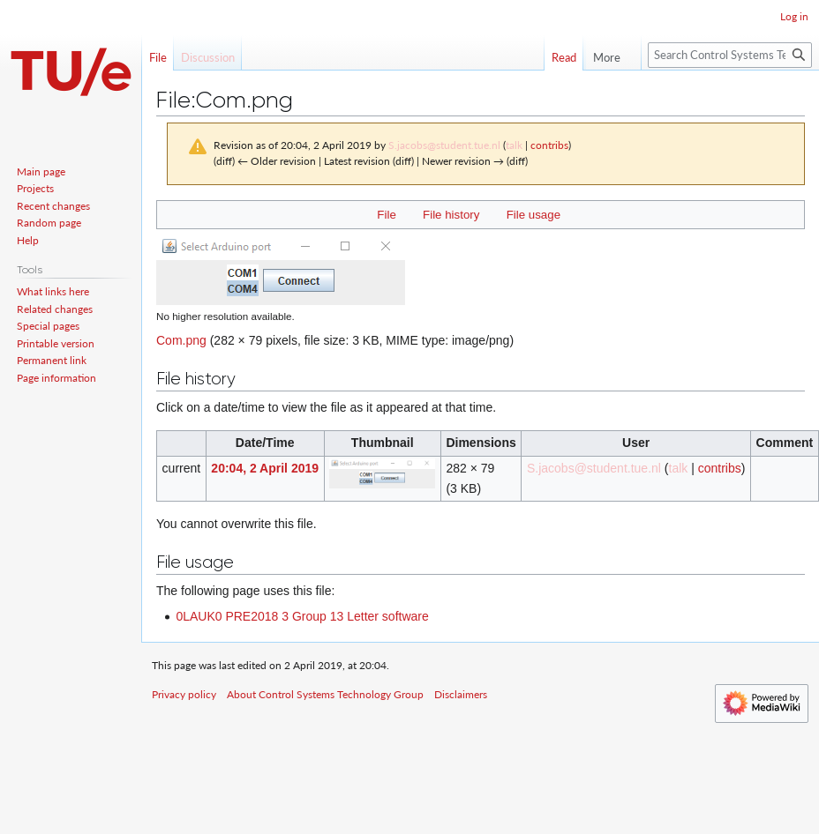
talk (514, 145)
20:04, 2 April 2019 (265, 468)
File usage (533, 214)
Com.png (181, 340)
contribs (549, 145)
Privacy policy (184, 694)
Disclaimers (460, 694)
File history (451, 214)
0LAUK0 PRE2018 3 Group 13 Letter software (302, 616)
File (386, 214)
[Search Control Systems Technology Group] (730, 55)
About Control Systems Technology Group (325, 694)
